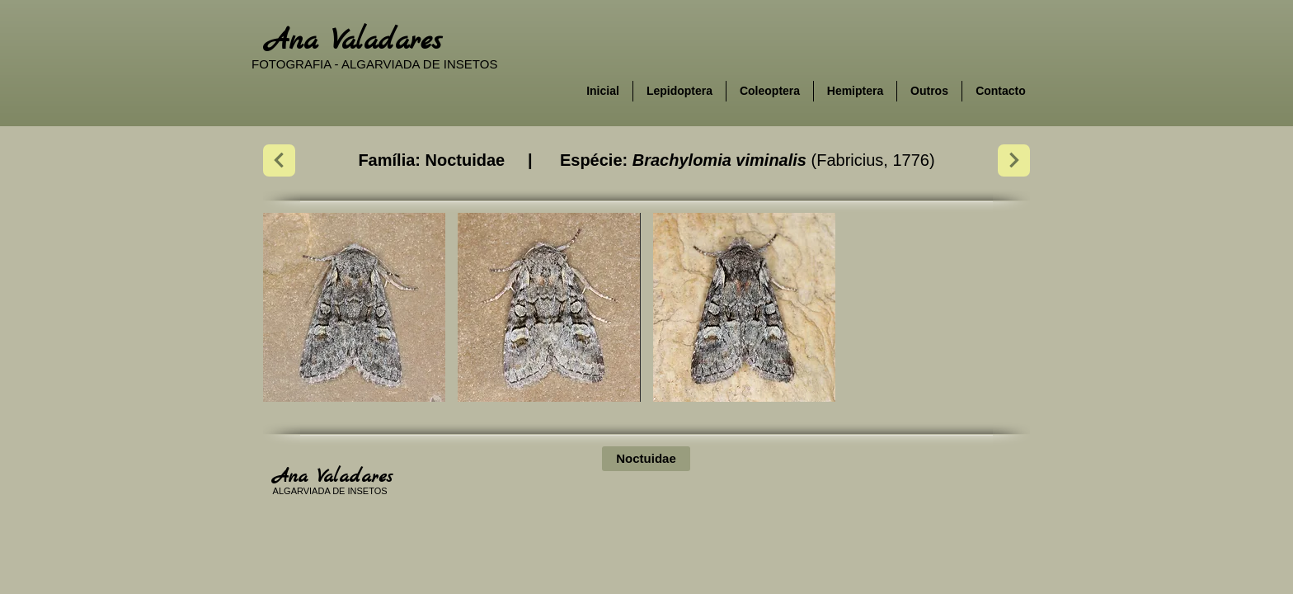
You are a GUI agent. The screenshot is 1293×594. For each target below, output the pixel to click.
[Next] (279, 160)
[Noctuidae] (646, 458)
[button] (354, 307)
